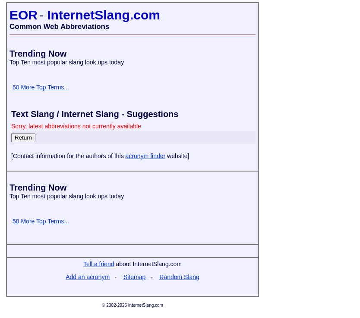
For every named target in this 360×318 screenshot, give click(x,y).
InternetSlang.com (103, 15)
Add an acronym (88, 276)
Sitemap (134, 276)
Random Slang (179, 276)
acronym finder (146, 156)
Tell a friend (98, 264)
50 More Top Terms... (41, 87)
